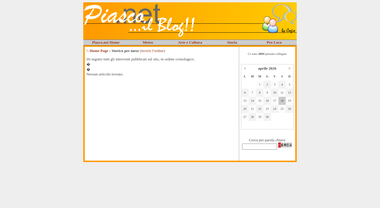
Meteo (148, 42)
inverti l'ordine (152, 51)
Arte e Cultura (190, 42)
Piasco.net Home (105, 42)
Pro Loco (274, 42)
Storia (232, 42)
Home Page (99, 51)
